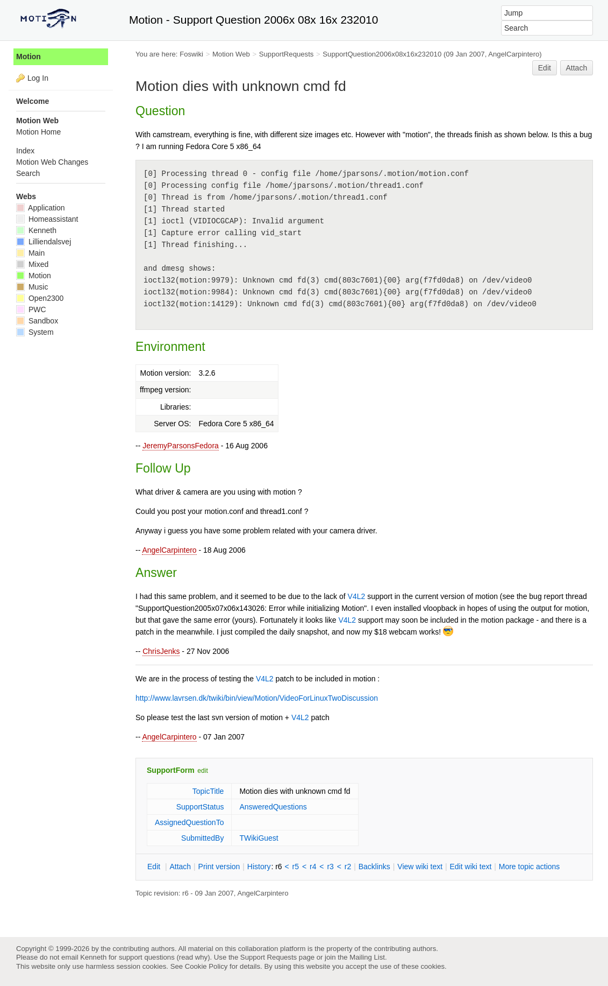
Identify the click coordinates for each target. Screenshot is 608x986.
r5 (295, 866)
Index (25, 150)
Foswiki (191, 54)
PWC (31, 309)
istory (259, 866)
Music (32, 287)
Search (28, 173)
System (35, 332)
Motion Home (38, 132)
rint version (219, 866)
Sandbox (37, 320)
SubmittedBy (202, 838)
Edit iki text (471, 866)
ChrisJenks (161, 651)
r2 (348, 866)
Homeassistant (47, 219)
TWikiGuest (258, 838)
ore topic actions (529, 866)
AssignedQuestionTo (189, 822)
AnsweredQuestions (272, 806)
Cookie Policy (206, 966)
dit (154, 866)
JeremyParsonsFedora (180, 445)
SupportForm (171, 770)
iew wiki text (419, 866)
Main (30, 253)
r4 (313, 866)
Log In (37, 78)
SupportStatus (200, 806)
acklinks (374, 866)
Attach (577, 68)
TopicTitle (208, 791)
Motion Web (231, 54)
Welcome (32, 101)
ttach (180, 866)
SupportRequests (286, 54)
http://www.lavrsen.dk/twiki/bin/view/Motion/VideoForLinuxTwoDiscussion (256, 698)
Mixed (32, 264)
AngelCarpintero (169, 550)
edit (202, 770)
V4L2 (357, 596)
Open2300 (39, 298)
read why (193, 957)
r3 (330, 866)
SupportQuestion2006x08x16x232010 (382, 54)
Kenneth (36, 230)
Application (40, 207)
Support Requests (268, 957)
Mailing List (367, 957)
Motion (28, 56)
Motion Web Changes (52, 162)
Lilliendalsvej (43, 241)
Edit (544, 68)
